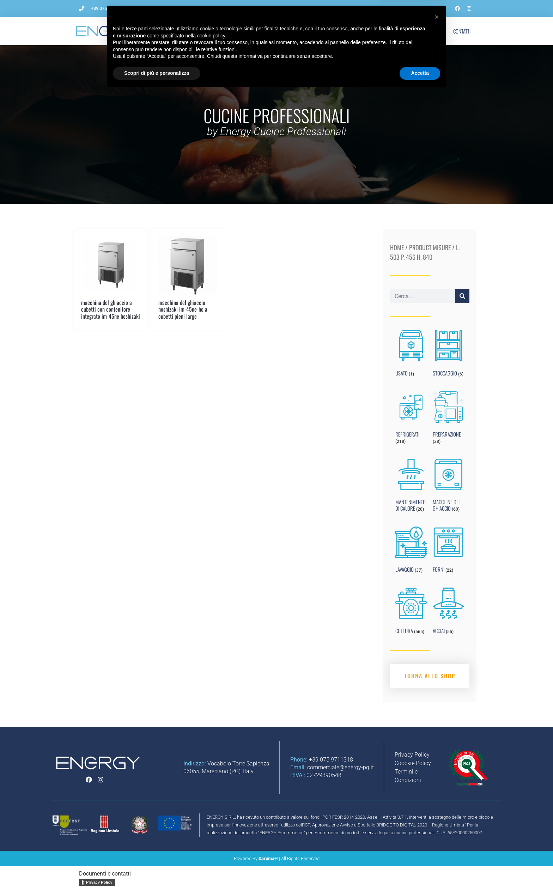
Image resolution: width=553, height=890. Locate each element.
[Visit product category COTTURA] (411, 612)
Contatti (461, 31)
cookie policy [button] (211, 833)
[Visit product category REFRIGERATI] (411, 419)
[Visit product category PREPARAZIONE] (448, 419)
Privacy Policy (99, 882)
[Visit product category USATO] (411, 354)
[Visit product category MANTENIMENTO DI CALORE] (411, 487)
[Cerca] (462, 296)
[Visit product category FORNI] (448, 551)
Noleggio (350, 31)
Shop (434, 31)
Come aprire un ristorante (230, 31)
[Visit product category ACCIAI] (448, 612)
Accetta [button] (420, 870)
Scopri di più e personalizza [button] (156, 870)
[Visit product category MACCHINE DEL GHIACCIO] (448, 487)
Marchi (406, 31)
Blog (380, 31)
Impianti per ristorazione (300, 31)
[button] (436, 814)
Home (397, 247)
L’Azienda (179, 31)
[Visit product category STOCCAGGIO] (448, 354)
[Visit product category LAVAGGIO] (411, 551)
